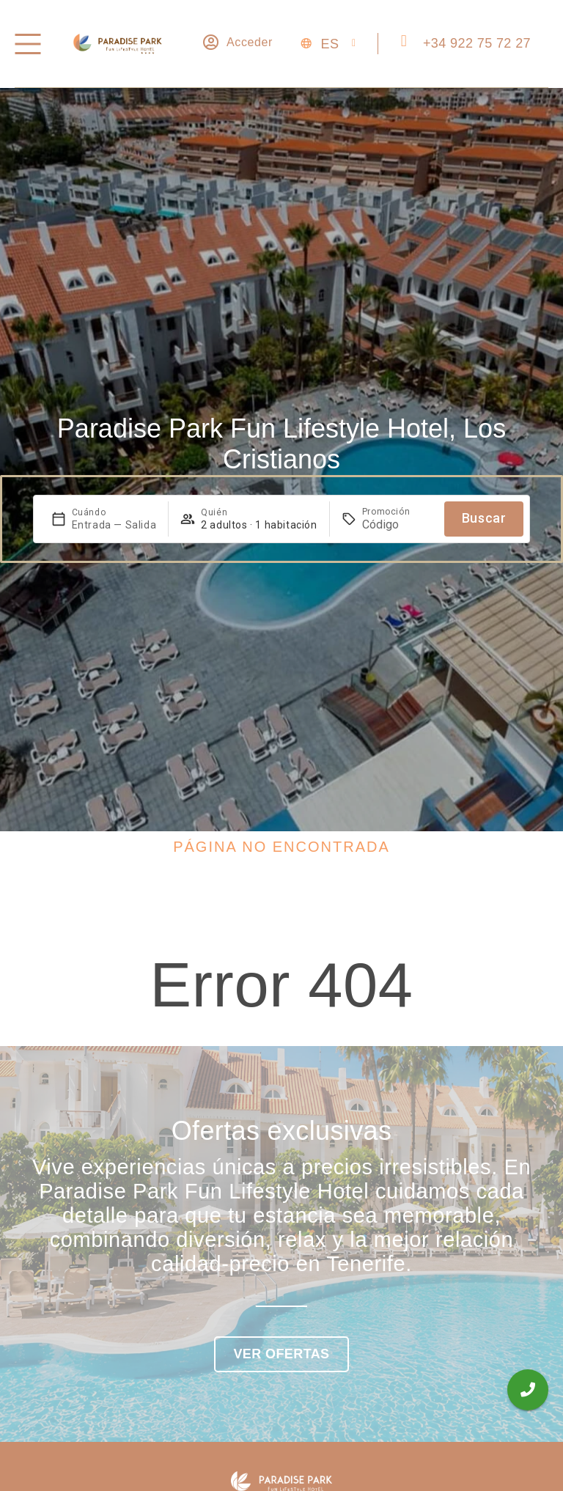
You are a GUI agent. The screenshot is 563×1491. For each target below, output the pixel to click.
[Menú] (27, 44)
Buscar (484, 518)
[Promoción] (397, 524)
